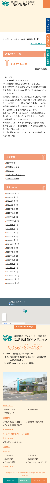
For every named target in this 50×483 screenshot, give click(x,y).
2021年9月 (10, 248)
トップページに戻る (39, 44)
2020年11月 (11, 279)
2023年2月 (10, 217)
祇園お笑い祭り (12, 167)
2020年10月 (11, 283)
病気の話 (6, 452)
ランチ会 (10, 171)
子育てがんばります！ (15, 175)
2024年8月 (10, 197)
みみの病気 (8, 456)
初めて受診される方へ (13, 422)
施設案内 (6, 447)
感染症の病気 (33, 459)
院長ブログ (24, 480)
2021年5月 (10, 264)
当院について (8, 406)
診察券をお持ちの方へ (36, 422)
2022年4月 (10, 236)
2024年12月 (11, 193)
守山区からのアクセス (13, 442)
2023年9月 (10, 209)
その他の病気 (9, 462)
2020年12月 (11, 275)
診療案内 (6, 418)
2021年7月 (10, 256)
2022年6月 (10, 229)
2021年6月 (10, 260)
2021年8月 (10, 252)
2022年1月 (10, 240)
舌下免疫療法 (8, 430)
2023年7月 (10, 213)
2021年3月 (10, 268)
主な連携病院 (33, 410)
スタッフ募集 (8, 467)
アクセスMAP (8, 438)
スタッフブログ (39, 480)
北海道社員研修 (12, 178)
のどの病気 (8, 459)
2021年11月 (11, 244)
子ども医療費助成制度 (13, 425)
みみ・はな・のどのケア (37, 462)
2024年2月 (10, 205)
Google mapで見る (25, 326)
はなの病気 (32, 456)
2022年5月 (10, 232)
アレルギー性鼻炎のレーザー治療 (16, 434)
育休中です (10, 163)
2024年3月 (10, 201)
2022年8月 (10, 225)
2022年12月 (11, 221)
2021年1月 (10, 271)
